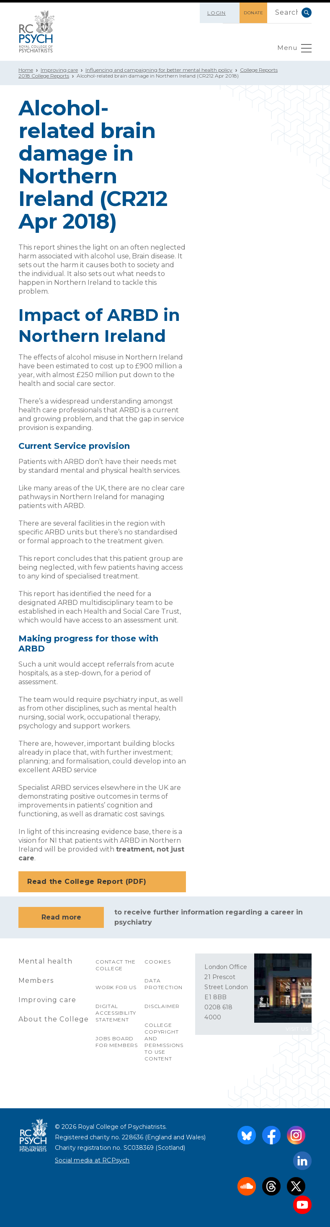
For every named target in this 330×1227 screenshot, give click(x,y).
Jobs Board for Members (116, 1041)
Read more (61, 917)
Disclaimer (162, 1006)
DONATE (250, 13)
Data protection (163, 983)
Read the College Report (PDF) (103, 882)
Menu (294, 50)
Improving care (59, 70)
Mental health (45, 961)
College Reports (259, 70)
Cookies (157, 962)
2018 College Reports (43, 76)
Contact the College (115, 965)
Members (36, 981)
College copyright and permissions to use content (163, 1042)
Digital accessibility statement (116, 1013)
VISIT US (297, 1029)
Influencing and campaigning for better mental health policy (158, 70)
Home (25, 70)
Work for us (116, 987)
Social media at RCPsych (92, 1160)
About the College (53, 1019)
